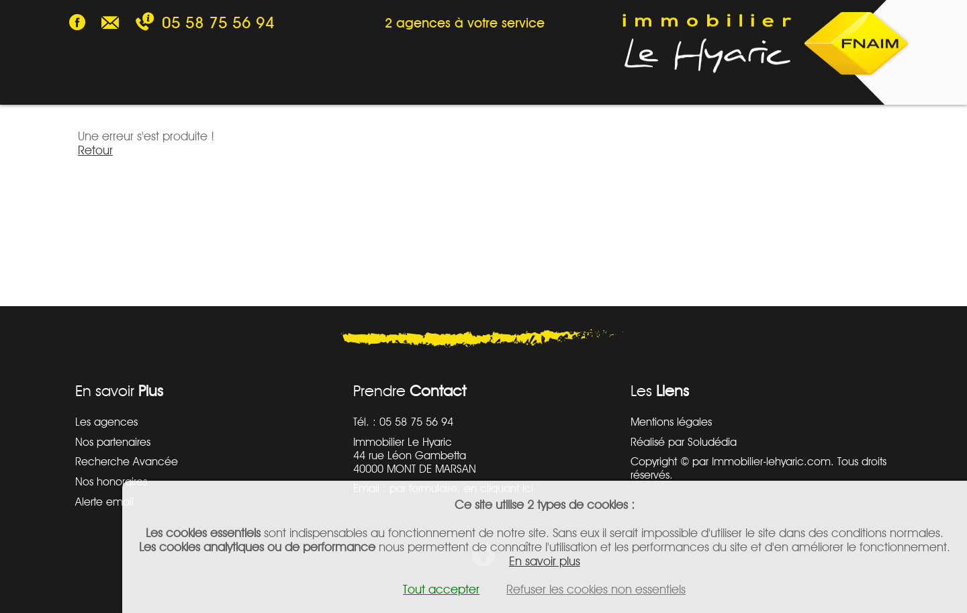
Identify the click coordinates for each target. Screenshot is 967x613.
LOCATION (182, 86)
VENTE (92, 86)
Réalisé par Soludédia (684, 442)
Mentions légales (671, 421)
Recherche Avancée (126, 461)
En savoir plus (544, 561)
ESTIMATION (564, 86)
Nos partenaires (112, 442)
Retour (95, 150)
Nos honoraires (111, 481)
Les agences (106, 421)
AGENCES (459, 86)
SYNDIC (368, 86)
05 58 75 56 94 (218, 22)
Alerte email (104, 501)
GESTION (279, 86)
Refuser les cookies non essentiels (596, 589)
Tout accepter (441, 589)
